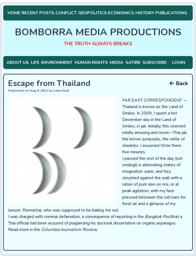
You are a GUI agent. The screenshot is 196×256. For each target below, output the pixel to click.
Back (179, 83)
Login (178, 62)
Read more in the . (53, 230)
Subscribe (154, 62)
